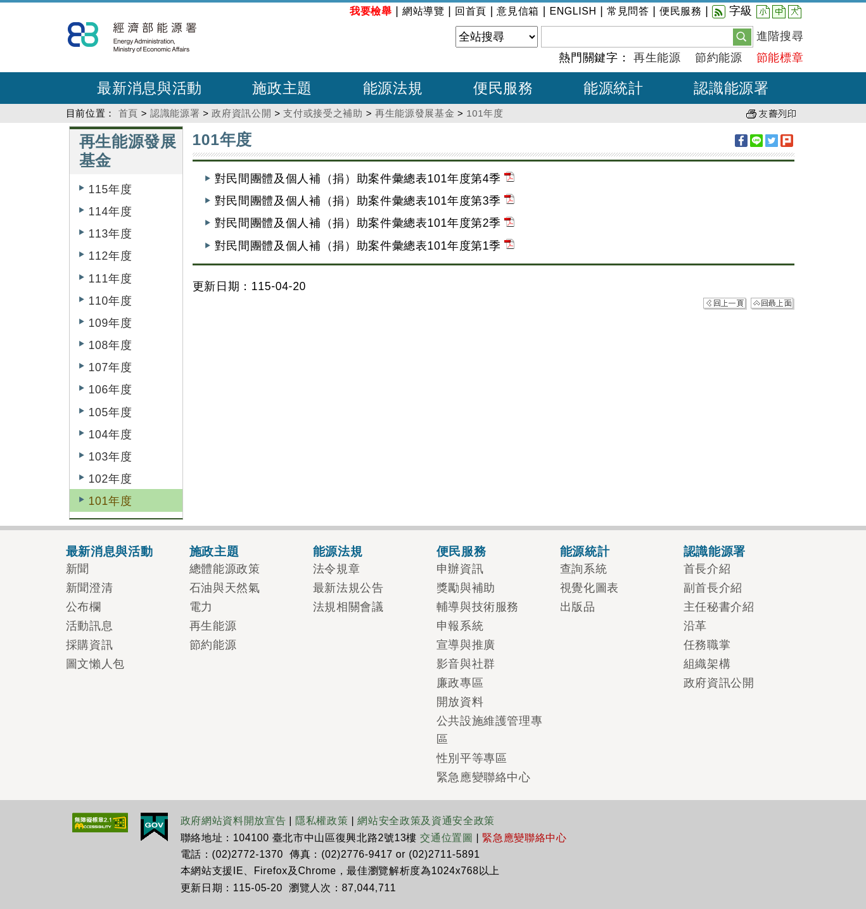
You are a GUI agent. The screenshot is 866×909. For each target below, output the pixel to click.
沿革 (695, 626)
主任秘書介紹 (719, 607)
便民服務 (680, 11)
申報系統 (460, 626)
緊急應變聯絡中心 (483, 777)
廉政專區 (460, 683)
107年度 (110, 367)
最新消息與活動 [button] (149, 88)
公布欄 (83, 607)
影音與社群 (465, 664)
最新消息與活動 (109, 551)
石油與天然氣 (224, 588)
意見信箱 (518, 11)
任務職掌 (707, 645)
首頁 (128, 113)
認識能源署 (175, 113)
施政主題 (214, 551)
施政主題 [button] (282, 88)
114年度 (110, 211)
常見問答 (628, 11)
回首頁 (471, 11)
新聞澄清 (89, 588)
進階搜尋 (780, 36)
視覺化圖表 (589, 588)
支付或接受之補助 (322, 113)
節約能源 (718, 57)
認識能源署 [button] (731, 88)
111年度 (110, 278)
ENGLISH (572, 11)
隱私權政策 (321, 820)
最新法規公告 (348, 588)
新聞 (77, 569)
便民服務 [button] (503, 88)
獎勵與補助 (465, 588)
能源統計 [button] (613, 88)
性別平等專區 (471, 758)
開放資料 (460, 702)
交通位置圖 (446, 837)
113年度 (110, 233)
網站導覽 (423, 11)
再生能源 (657, 57)
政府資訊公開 (241, 113)
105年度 (110, 412)
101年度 (484, 113)
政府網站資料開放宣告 (233, 820)
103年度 (110, 456)
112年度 (110, 256)
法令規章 (336, 569)
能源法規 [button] (393, 88)
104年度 (110, 434)
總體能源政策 (224, 569)
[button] (742, 36)
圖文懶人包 (95, 664)
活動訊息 (89, 626)
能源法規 (338, 551)
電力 (201, 607)
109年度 (110, 323)
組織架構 (707, 664)
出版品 (577, 607)
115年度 (110, 189)
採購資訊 (89, 645)
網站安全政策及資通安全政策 (426, 820)
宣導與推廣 (465, 645)
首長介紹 (707, 569)
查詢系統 (584, 569)
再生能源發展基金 (414, 113)
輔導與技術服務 (477, 607)
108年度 (110, 345)
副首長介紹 (713, 588)
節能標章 (780, 57)
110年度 (110, 301)
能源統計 (585, 551)
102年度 (110, 479)
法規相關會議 (348, 607)
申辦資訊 (460, 569)
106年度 (110, 389)
